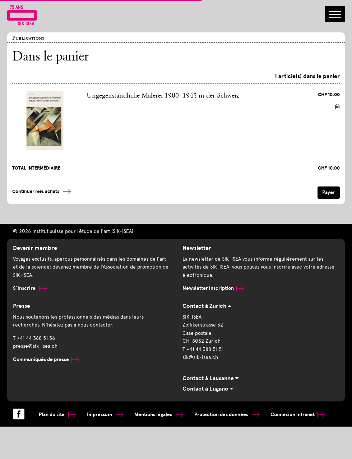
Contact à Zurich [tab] (206, 306)
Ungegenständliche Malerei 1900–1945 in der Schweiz (163, 95)
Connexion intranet (297, 414)
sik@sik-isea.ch (200, 357)
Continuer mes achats (41, 191)
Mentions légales (159, 414)
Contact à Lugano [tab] (207, 388)
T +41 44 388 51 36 (34, 338)
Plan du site (57, 414)
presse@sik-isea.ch (35, 346)
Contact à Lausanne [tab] (210, 378)
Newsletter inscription (213, 288)
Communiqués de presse (46, 359)
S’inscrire (30, 288)
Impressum (105, 414)
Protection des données (227, 414)
